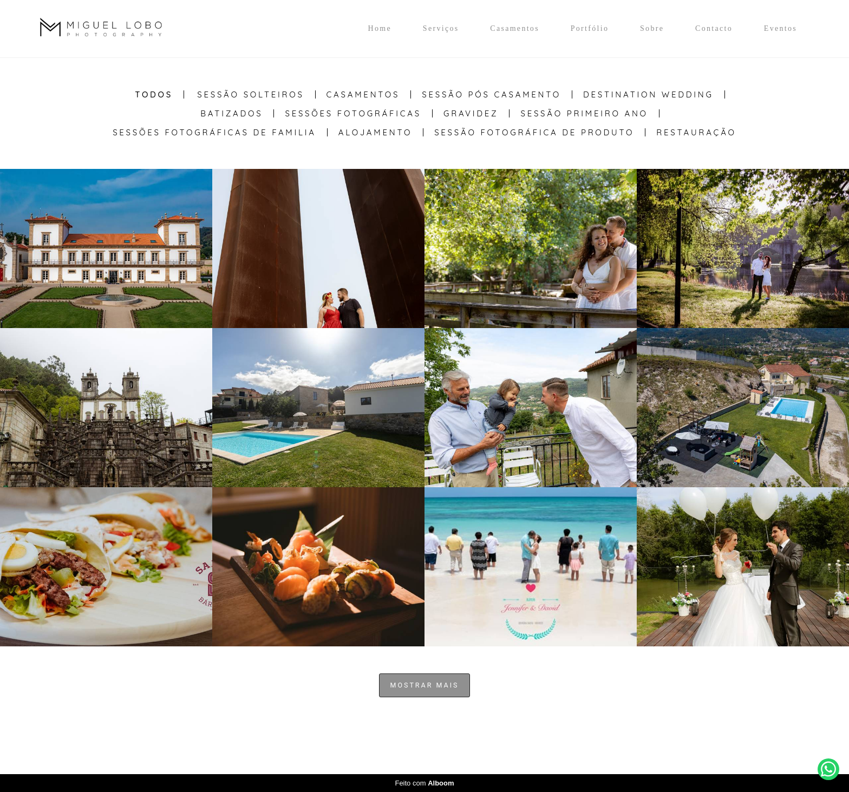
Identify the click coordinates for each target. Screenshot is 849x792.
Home (379, 28)
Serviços (441, 28)
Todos (154, 94)
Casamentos (514, 28)
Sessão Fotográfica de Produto (534, 132)
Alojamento (375, 132)
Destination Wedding (648, 94)
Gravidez (471, 113)
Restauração (696, 132)
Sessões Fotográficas (353, 113)
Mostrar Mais (424, 685)
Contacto (714, 28)
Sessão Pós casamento (491, 94)
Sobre (652, 28)
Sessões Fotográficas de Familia (214, 132)
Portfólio (590, 28)
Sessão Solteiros (250, 94)
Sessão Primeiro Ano (584, 113)
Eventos (780, 28)
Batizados (231, 113)
